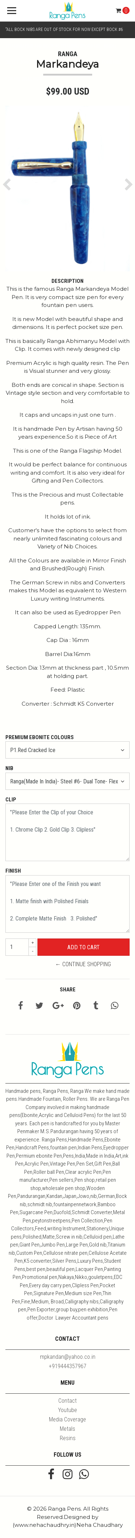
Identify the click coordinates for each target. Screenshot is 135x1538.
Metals (67, 1428)
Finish (13, 871)
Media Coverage (67, 1419)
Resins (68, 1438)
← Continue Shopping (83, 964)
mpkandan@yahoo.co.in (67, 1356)
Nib (9, 768)
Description (67, 281)
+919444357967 (67, 1366)
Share (68, 989)
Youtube (67, 1410)
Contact (67, 1400)
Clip (10, 799)
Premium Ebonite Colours (39, 737)
